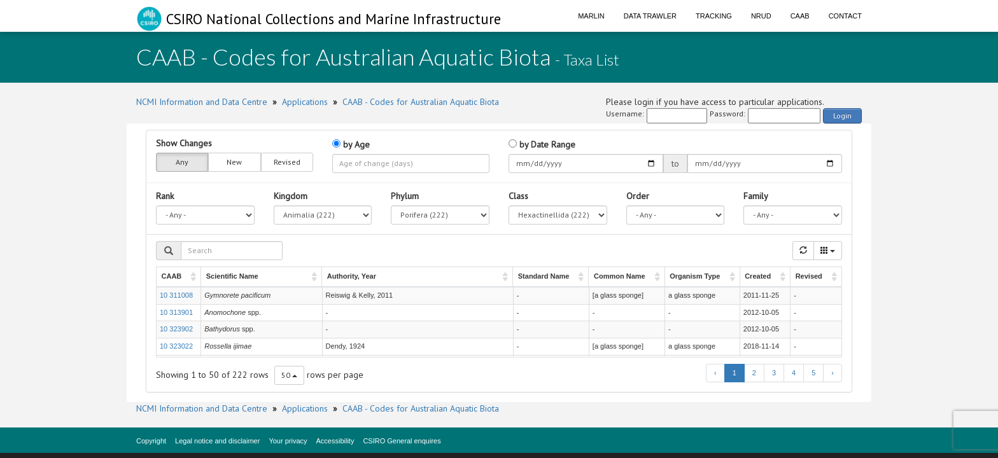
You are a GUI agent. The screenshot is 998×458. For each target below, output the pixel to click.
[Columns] (827, 250)
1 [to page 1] (734, 373)
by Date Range (542, 144)
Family (755, 196)
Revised (287, 162)
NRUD (761, 16)
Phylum (405, 196)
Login (842, 115)
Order (637, 196)
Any (182, 162)
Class (518, 196)
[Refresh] (803, 250)
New (234, 162)
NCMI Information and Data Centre (201, 102)
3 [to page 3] (774, 373)
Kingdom (290, 196)
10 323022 (176, 346)
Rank (165, 196)
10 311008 (176, 295)
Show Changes (184, 143)
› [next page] (832, 373)
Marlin (591, 16)
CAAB (800, 16)
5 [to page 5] (813, 373)
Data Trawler (650, 16)
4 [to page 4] (794, 373)
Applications (305, 102)
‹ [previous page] (715, 373)
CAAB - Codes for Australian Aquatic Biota (420, 102)
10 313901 (176, 312)
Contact (845, 16)
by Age (351, 144)
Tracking (714, 16)
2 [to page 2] (754, 373)
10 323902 (176, 329)
